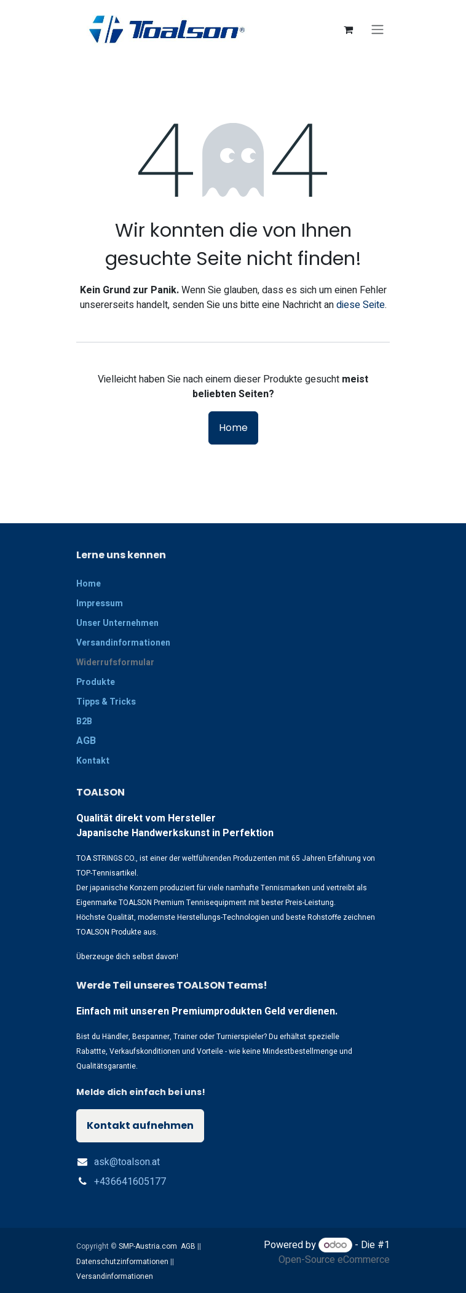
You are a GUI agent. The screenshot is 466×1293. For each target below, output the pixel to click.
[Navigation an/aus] (377, 29)
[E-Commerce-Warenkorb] (348, 29)
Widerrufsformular (115, 662)
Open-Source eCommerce (334, 1259)
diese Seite (360, 305)
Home (233, 428)
